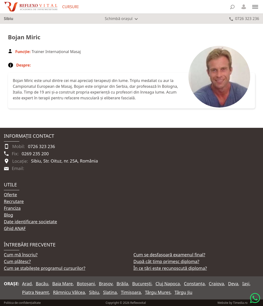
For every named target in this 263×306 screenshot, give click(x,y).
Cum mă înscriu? (21, 255)
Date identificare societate (30, 221)
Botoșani (86, 283)
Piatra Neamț (35, 292)
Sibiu (94, 292)
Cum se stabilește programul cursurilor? (44, 268)
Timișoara (131, 292)
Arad (27, 283)
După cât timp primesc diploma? (166, 261)
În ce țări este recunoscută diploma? (170, 268)
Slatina (110, 292)
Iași (245, 283)
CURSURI (70, 6)
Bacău (42, 283)
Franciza (12, 208)
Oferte (10, 194)
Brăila (122, 283)
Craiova (216, 283)
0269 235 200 (35, 153)
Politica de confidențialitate (22, 303)
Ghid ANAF (15, 228)
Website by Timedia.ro (232, 303)
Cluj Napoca (167, 283)
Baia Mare (62, 283)
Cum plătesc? (17, 261)
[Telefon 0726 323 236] (244, 18)
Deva (233, 283)
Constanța (194, 283)
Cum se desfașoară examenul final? (169, 255)
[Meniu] (255, 6)
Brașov (105, 283)
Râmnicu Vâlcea (69, 292)
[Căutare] (232, 7)
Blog (8, 215)
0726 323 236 (41, 146)
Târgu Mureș (158, 292)
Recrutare (14, 201)
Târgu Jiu (183, 292)
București (142, 283)
